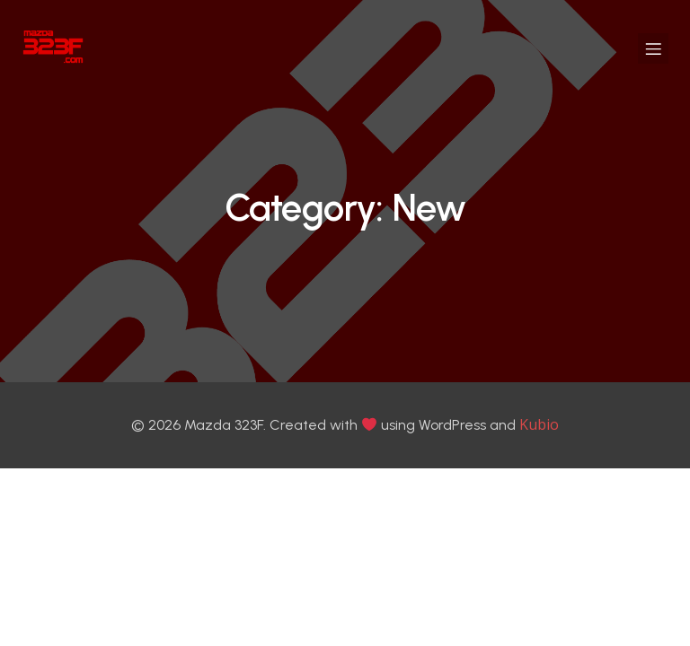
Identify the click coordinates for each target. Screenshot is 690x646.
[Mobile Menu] (653, 49)
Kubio (539, 426)
